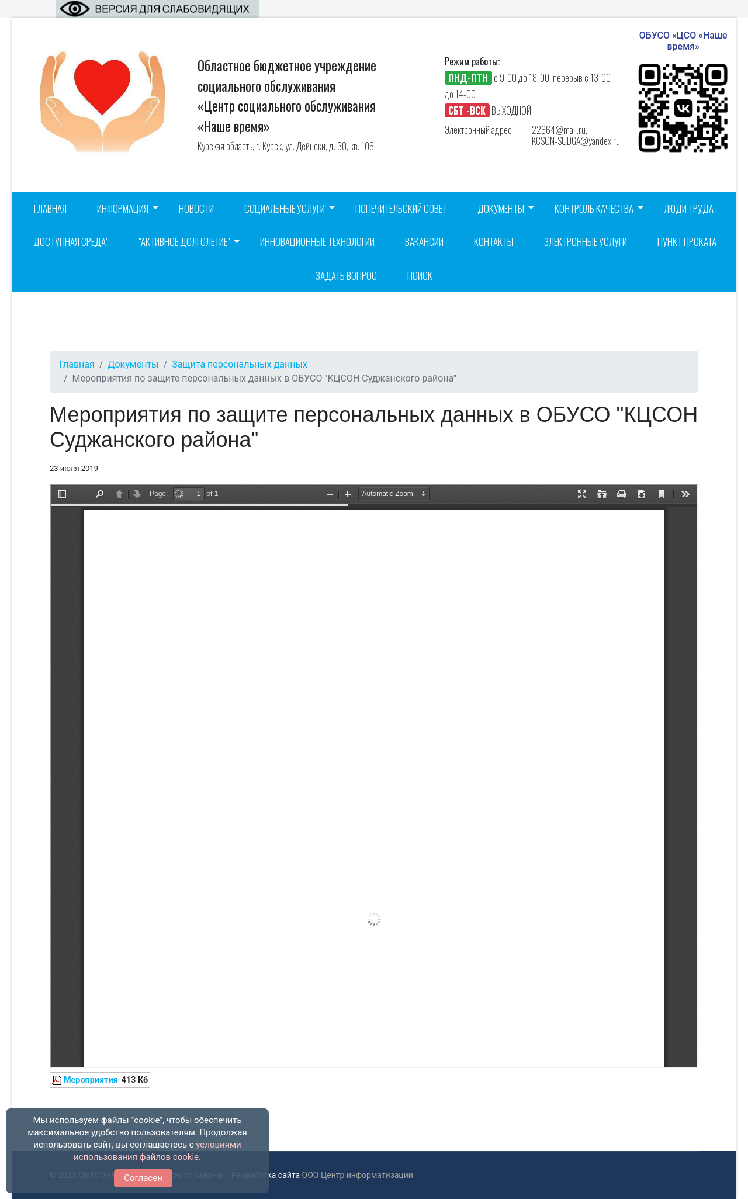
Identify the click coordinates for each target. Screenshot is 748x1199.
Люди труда (689, 208)
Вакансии (424, 241)
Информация (122, 208)
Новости (196, 208)
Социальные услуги (284, 208)
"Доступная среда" (69, 241)
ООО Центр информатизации (357, 1175)
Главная (50, 208)
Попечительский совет (401, 208)
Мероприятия (91, 1080)
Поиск (419, 275)
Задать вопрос (346, 275)
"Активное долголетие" (184, 241)
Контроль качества (594, 208)
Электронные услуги (585, 241)
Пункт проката (686, 241)
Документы (500, 208)
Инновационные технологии (317, 241)
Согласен (143, 1178)
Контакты (494, 241)
